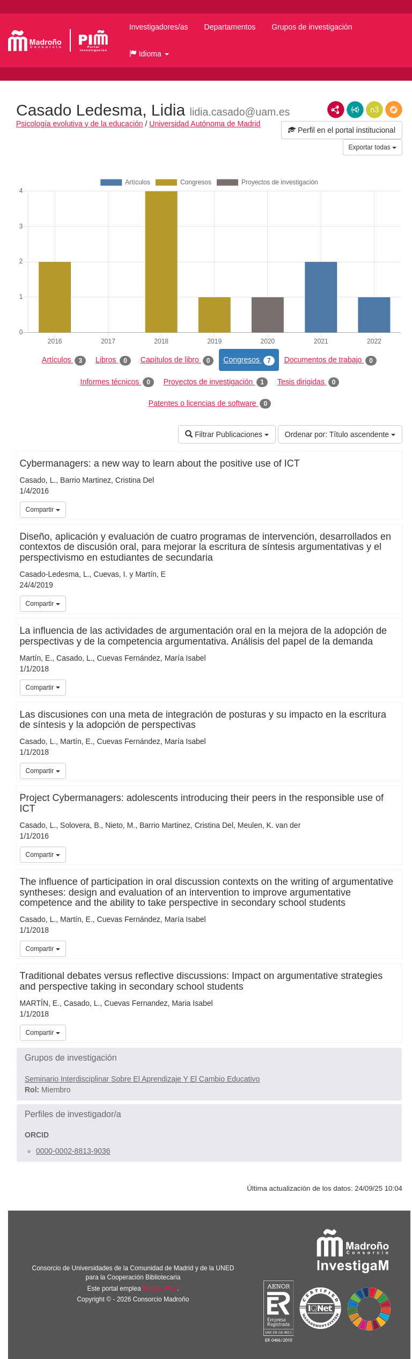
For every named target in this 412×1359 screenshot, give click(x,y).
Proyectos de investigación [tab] (216, 382)
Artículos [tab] (64, 360)
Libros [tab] (113, 360)
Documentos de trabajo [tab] (330, 360)
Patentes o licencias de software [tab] (210, 404)
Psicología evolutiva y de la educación (79, 123)
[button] (149, 53)
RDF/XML (335, 109)
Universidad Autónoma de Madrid (204, 123)
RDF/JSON (393, 109)
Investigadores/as (158, 27)
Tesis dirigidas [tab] (308, 382)
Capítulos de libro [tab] (177, 360)
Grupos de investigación (311, 27)
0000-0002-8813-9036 (73, 1151)
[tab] (209, 1058)
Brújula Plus (160, 1288)
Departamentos (230, 27)
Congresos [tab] (248, 360)
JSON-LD (355, 109)
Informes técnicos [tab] (117, 382)
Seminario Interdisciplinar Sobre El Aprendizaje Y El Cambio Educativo (142, 1079)
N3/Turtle (374, 109)
